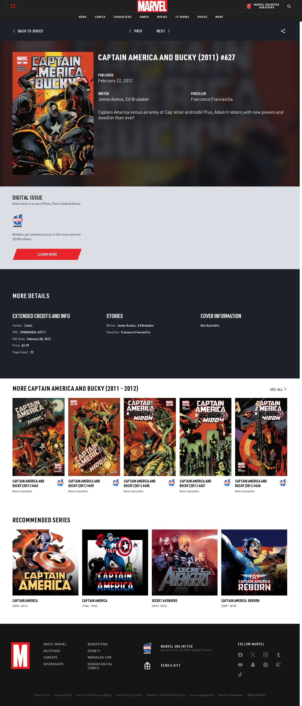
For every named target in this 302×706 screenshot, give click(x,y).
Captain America (25, 600)
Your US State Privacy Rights (94, 695)
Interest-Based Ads (231, 695)
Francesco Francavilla (212, 99)
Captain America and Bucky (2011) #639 (84, 483)
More (219, 17)
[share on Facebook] (240, 656)
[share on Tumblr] (278, 655)
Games (144, 17)
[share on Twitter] (253, 655)
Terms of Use (42, 695)
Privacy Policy (63, 695)
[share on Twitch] (278, 665)
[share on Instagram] (265, 655)
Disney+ (94, 651)
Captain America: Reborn (240, 600)
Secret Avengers (164, 600)
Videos (202, 17)
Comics (100, 17)
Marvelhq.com (100, 657)
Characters (122, 17)
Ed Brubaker (137, 99)
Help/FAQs (52, 651)
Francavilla (25, 491)
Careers (51, 657)
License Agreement (202, 695)
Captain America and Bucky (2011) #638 (140, 483)
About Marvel (55, 644)
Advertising (98, 644)
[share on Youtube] (240, 665)
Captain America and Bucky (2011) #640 (28, 483)
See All (278, 389)
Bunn (15, 491)
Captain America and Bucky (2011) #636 (251, 483)
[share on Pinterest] (265, 665)
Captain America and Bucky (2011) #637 (195, 483)
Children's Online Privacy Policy (166, 695)
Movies (162, 17)
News (83, 17)
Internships (54, 664)
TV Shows (182, 17)
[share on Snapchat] (253, 665)
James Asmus (111, 99)
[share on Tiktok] (240, 675)
